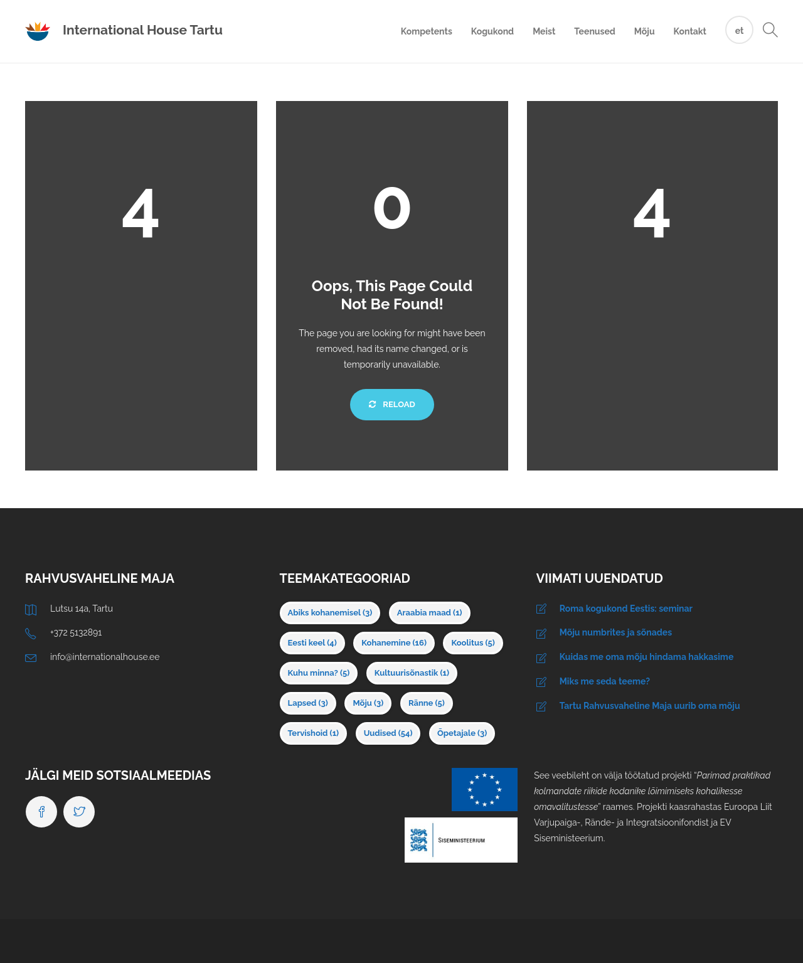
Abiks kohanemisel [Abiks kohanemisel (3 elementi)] (330, 612)
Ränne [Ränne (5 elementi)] (426, 703)
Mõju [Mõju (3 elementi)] (368, 703)
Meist (544, 31)
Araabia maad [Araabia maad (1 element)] (429, 612)
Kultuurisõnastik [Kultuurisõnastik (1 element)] (412, 673)
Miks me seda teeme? (605, 681)
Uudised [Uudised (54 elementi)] (388, 733)
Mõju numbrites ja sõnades (616, 632)
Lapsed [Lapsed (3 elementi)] (308, 703)
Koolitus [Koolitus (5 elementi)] (472, 642)
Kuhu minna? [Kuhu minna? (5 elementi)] (319, 673)
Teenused (594, 31)
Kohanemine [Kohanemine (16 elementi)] (394, 642)
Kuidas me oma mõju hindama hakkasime (647, 657)
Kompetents (426, 31)
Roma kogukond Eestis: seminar (626, 609)
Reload (392, 404)
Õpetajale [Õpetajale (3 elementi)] (462, 733)
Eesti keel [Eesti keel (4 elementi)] (312, 642)
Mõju (644, 31)
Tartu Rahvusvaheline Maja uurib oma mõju (650, 706)
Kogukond (492, 31)
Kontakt (690, 31)
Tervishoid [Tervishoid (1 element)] (313, 733)
